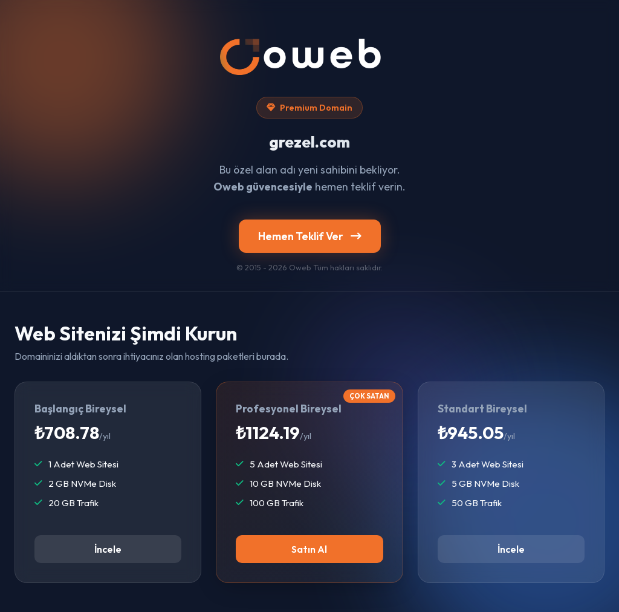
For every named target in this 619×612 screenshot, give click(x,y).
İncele (108, 549)
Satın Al (309, 549)
